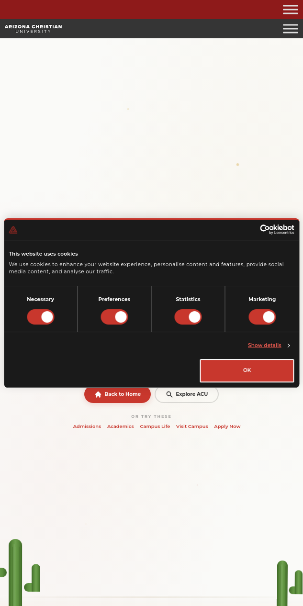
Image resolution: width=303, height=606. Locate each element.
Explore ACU (187, 394)
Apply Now (227, 426)
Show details (264, 345)
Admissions (87, 426)
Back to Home (117, 394)
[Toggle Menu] (290, 9)
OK (247, 370)
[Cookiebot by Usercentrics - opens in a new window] (252, 229)
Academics (120, 426)
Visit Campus (192, 426)
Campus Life (155, 426)
